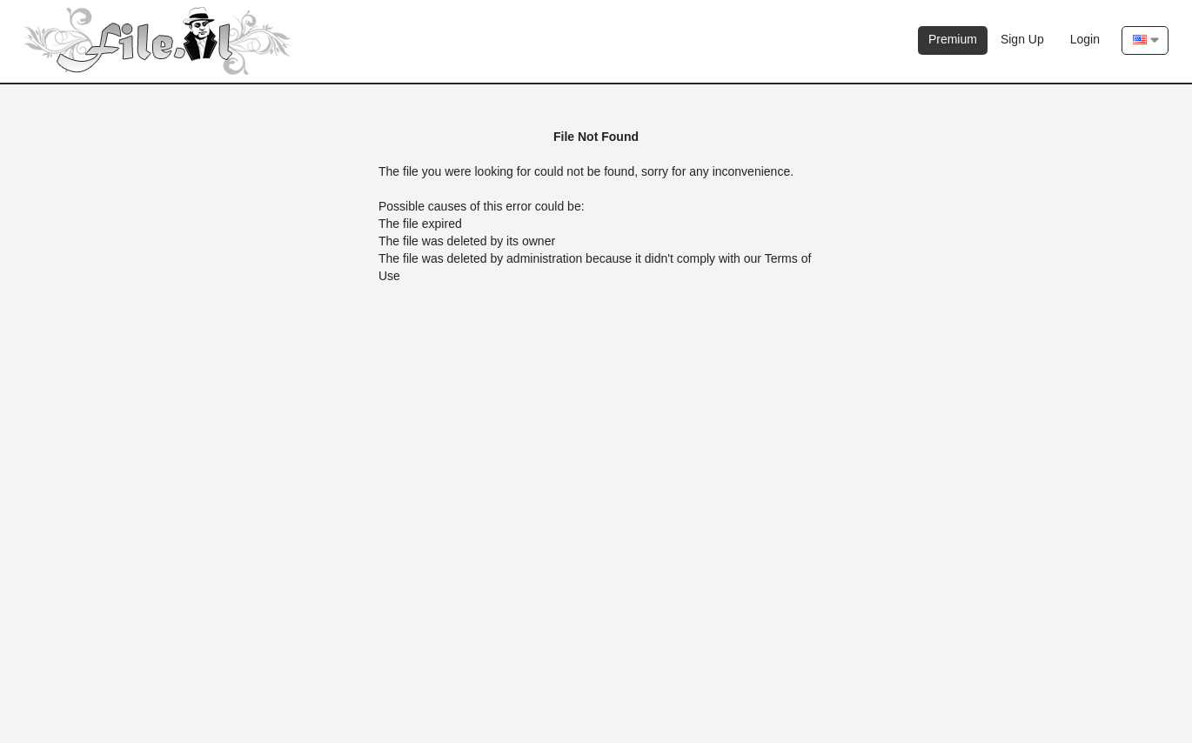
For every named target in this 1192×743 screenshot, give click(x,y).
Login (1085, 39)
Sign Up (1022, 39)
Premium (952, 39)
